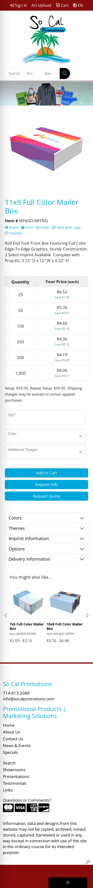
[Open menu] (83, 73)
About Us (11, 732)
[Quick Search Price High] (51, 73)
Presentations (16, 776)
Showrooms (14, 769)
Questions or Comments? (27, 800)
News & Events (17, 745)
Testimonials (15, 783)
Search (9, 763)
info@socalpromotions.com (28, 699)
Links (8, 790)
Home (9, 725)
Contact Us (13, 738)
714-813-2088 (16, 693)
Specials (10, 752)
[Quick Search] (13, 73)
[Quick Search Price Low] (33, 73)
